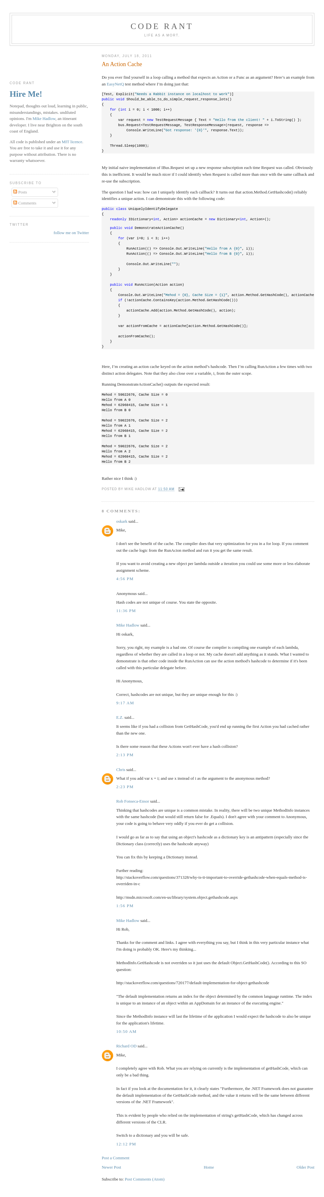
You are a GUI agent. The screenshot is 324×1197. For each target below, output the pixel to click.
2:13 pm (124, 754)
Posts (20, 192)
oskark (121, 521)
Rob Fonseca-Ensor (132, 801)
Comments (24, 203)
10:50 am (126, 1031)
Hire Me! (26, 94)
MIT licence (72, 141)
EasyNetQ (115, 84)
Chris (120, 769)
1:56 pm (124, 905)
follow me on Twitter (71, 232)
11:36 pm (126, 610)
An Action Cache (122, 64)
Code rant (162, 26)
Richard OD (126, 1046)
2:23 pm (124, 786)
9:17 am (125, 702)
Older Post (305, 1167)
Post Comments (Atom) (145, 1179)
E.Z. (119, 717)
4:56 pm (124, 578)
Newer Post (111, 1167)
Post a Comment (115, 1157)
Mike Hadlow (127, 625)
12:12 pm (126, 1144)
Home (209, 1167)
